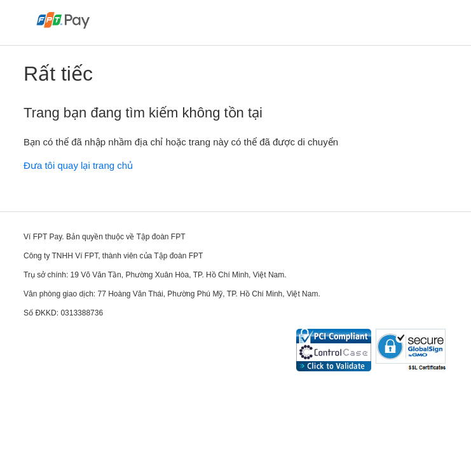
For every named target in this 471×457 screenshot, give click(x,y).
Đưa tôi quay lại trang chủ (78, 165)
